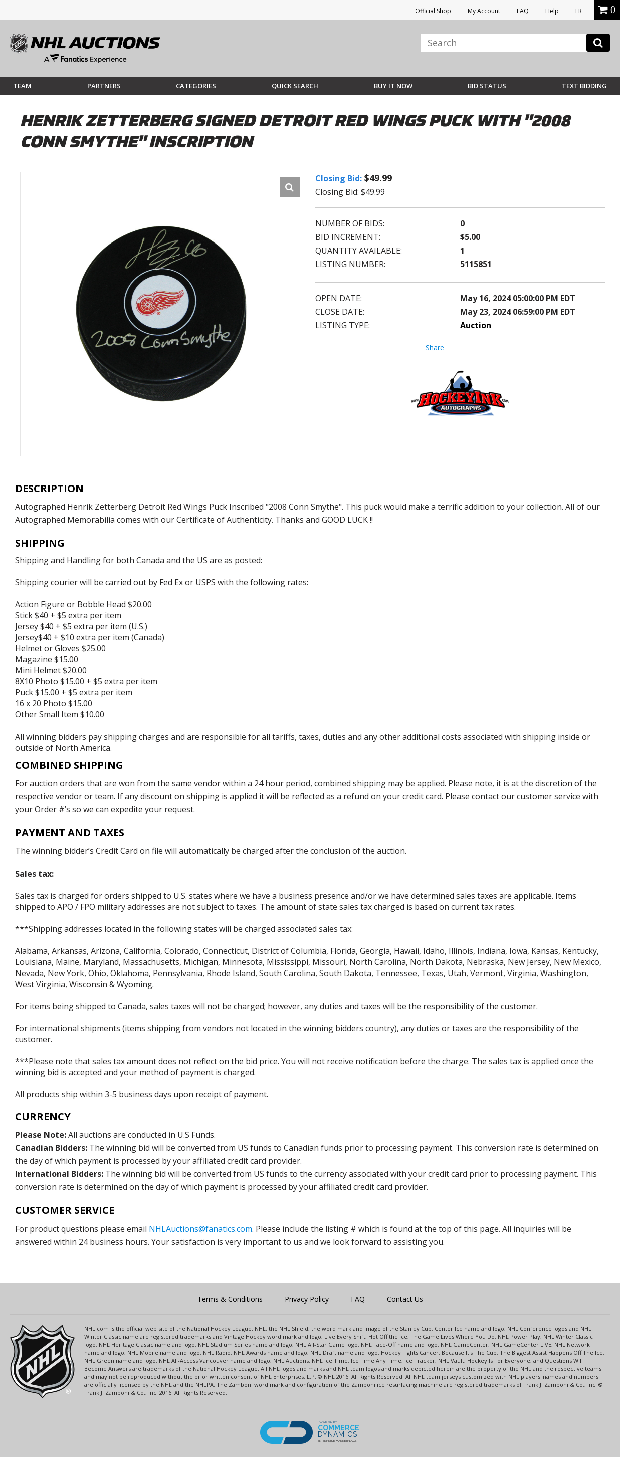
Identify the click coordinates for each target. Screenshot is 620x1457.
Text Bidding (584, 85)
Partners (104, 85)
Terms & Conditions (230, 1299)
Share (435, 347)
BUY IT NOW (393, 85)
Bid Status (487, 85)
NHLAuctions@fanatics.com (200, 1228)
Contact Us (405, 1299)
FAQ (523, 11)
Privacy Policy (307, 1299)
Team (22, 85)
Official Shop (433, 11)
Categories (196, 85)
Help (552, 11)
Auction (475, 325)
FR (578, 11)
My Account (484, 11)
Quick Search (295, 85)
